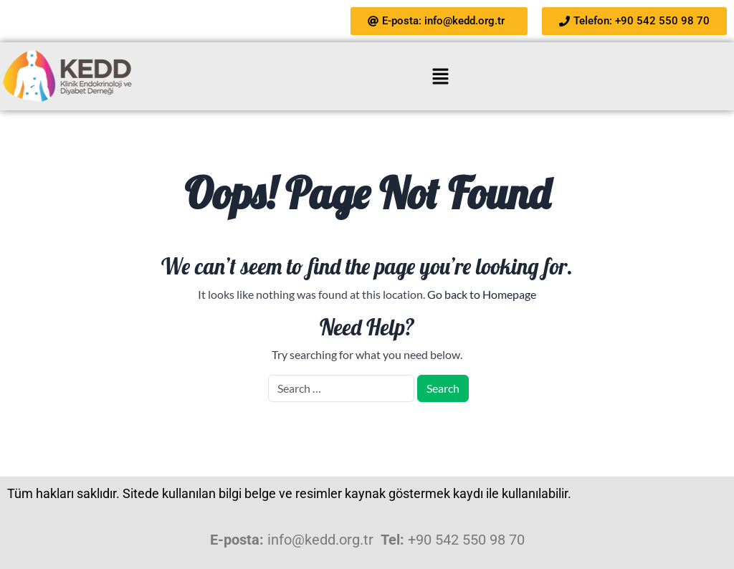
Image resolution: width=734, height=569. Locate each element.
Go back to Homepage (481, 294)
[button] (440, 76)
